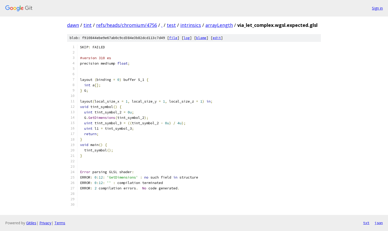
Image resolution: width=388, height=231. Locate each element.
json (379, 222)
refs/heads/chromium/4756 (126, 25)
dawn (73, 25)
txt (366, 222)
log (187, 38)
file (173, 38)
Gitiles (31, 222)
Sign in (377, 8)
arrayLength (219, 25)
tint (87, 25)
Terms (59, 222)
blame (201, 38)
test (171, 25)
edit (217, 38)
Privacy (45, 222)
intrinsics (190, 25)
